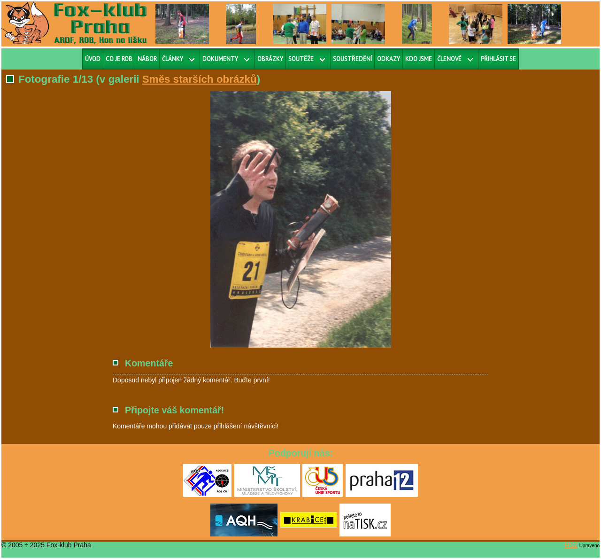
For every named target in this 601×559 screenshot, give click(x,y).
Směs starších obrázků (199, 79)
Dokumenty (220, 59)
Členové (449, 59)
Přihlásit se (498, 59)
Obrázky (270, 59)
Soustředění (352, 59)
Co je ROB (119, 59)
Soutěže (301, 59)
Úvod (92, 59)
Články (172, 59)
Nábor (147, 59)
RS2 (571, 545)
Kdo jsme (418, 59)
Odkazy (388, 59)
